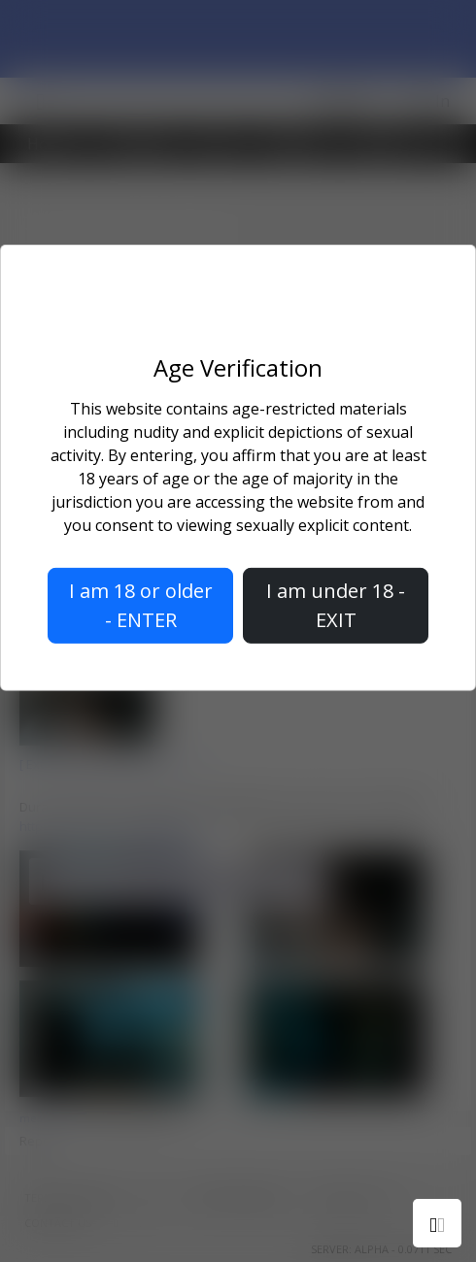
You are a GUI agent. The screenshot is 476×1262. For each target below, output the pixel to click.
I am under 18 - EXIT (335, 605)
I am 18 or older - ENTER (141, 605)
